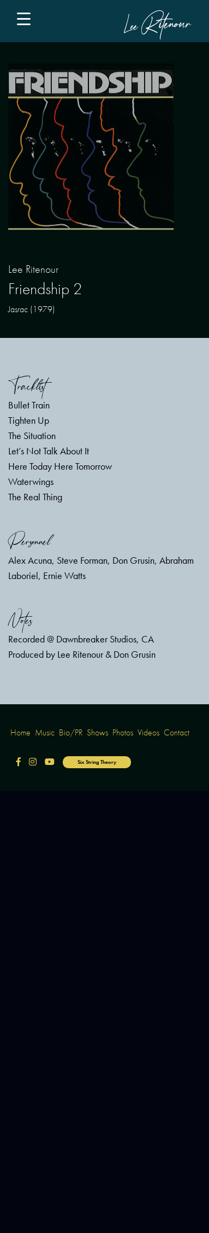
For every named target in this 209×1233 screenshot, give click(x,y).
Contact (176, 732)
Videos (148, 732)
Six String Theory (96, 761)
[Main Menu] (28, 21)
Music (45, 732)
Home (20, 732)
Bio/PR (70, 732)
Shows (97, 732)
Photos (122, 732)
